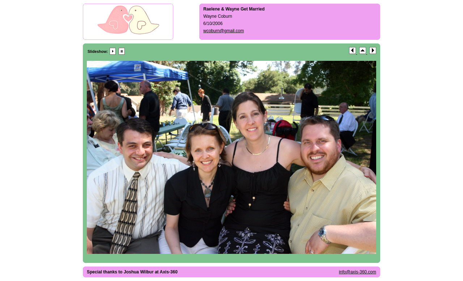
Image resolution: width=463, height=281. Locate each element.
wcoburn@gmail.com (223, 30)
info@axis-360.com (357, 271)
